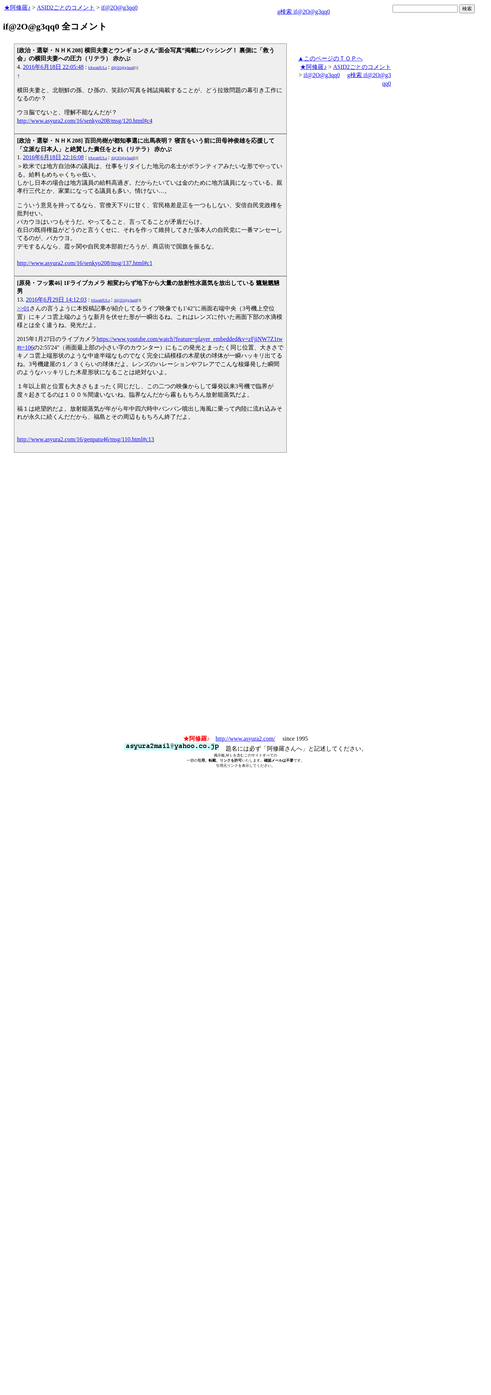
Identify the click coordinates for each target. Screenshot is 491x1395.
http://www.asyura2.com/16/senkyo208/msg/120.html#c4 (84, 121)
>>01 (23, 308)
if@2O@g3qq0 (119, 7)
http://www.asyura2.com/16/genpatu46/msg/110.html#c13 (85, 439)
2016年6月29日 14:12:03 (56, 299)
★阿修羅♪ (17, 7)
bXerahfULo (97, 68)
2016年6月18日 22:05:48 (53, 67)
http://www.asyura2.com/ (245, 738)
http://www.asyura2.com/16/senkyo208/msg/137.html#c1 (84, 263)
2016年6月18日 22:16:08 (53, 157)
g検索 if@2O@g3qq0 (303, 11)
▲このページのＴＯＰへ (330, 58)
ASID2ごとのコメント (66, 7)
